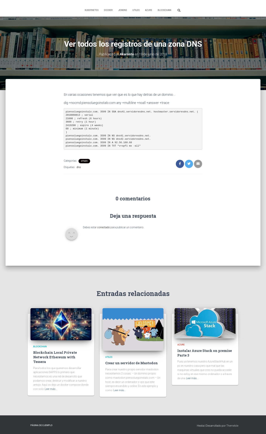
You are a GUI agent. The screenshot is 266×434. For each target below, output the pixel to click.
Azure (148, 10)
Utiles (135, 10)
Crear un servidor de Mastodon (131, 363)
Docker (108, 10)
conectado (103, 227)
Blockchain (164, 10)
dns (78, 167)
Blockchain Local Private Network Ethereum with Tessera (55, 357)
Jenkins (122, 10)
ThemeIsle (232, 425)
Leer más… (51, 389)
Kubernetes (91, 10)
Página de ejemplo (41, 425)
